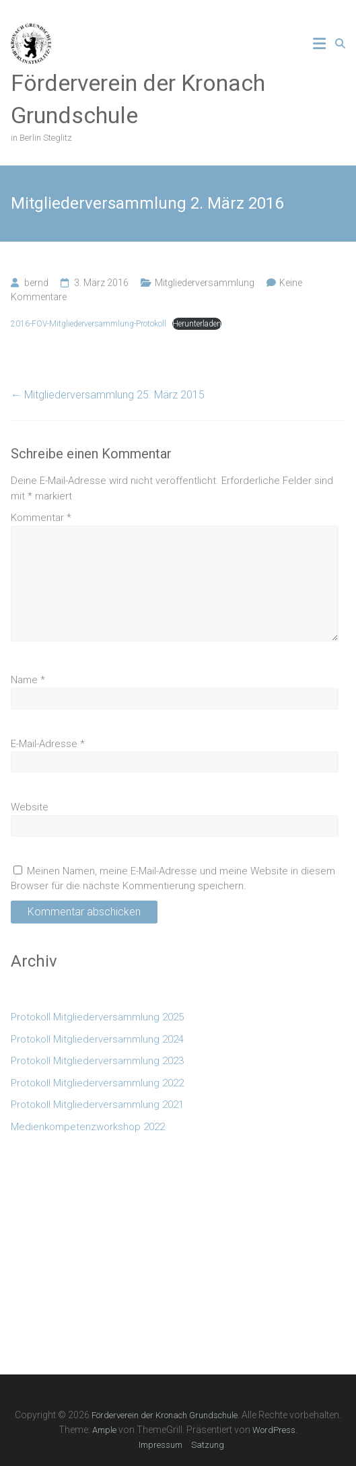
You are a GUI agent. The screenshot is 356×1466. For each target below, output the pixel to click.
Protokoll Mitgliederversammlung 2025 (97, 1017)
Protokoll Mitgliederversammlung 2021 (97, 1104)
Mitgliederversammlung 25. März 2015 (108, 394)
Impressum (160, 1445)
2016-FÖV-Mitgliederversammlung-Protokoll (88, 323)
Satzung (207, 1445)
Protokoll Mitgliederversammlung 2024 (97, 1039)
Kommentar (41, 518)
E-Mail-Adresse (48, 744)
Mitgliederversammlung (204, 282)
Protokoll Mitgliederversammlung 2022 (97, 1083)
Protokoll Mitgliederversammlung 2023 (97, 1061)
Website (29, 807)
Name (28, 680)
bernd (36, 282)
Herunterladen (196, 323)
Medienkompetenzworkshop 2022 (88, 1127)
